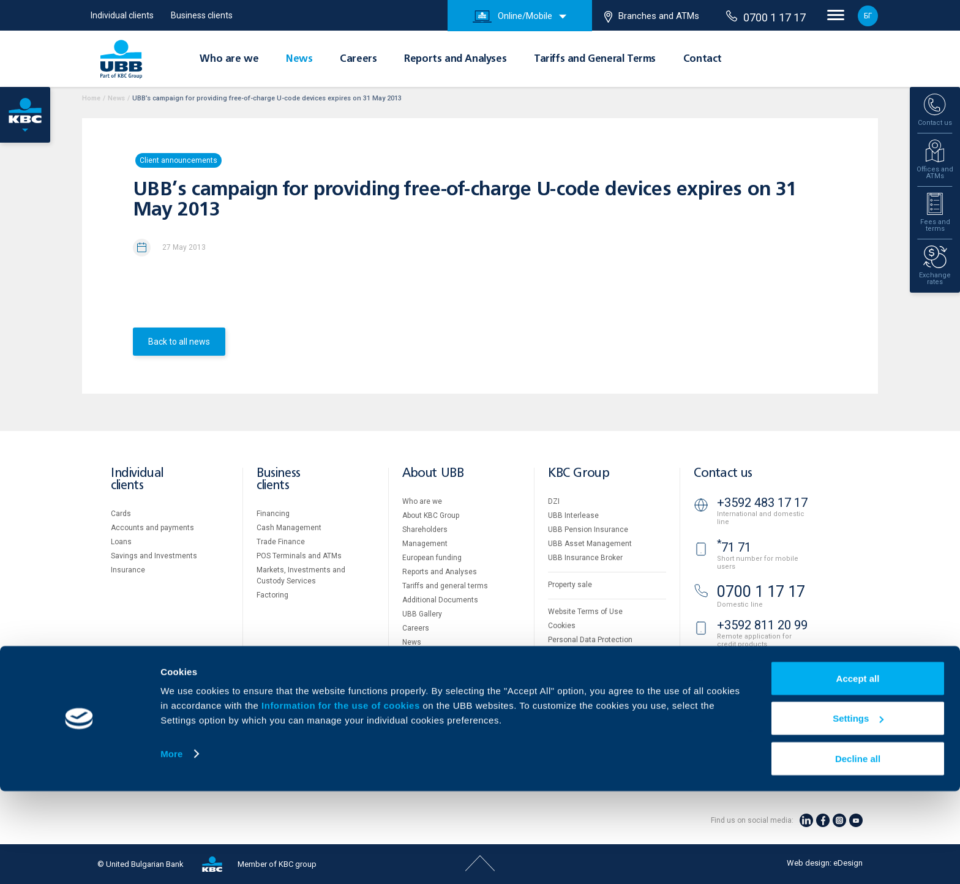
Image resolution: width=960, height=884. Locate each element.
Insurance (128, 570)
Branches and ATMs (651, 16)
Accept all (858, 771)
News (299, 59)
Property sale (570, 584)
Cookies (562, 625)
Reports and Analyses (455, 59)
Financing (273, 513)
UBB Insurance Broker (585, 557)
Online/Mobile (512, 16)
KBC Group (578, 473)
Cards (121, 513)
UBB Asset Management (590, 543)
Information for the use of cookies (341, 798)
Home (91, 98)
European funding (432, 557)
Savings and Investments (154, 556)
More (171, 846)
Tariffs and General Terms (595, 59)
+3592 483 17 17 (762, 502)
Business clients (202, 15)
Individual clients (122, 15)
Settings (858, 811)
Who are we (229, 59)
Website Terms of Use (585, 611)
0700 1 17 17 (766, 17)
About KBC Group (430, 515)
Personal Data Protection (590, 639)
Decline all (857, 851)
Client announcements (178, 160)
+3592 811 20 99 (762, 625)
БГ (868, 16)
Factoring (272, 595)
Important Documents (585, 654)
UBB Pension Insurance (588, 529)
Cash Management (289, 527)
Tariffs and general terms (445, 586)
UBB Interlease (573, 515)
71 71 (734, 547)
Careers (358, 59)
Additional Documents (440, 600)
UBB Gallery (422, 614)
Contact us (723, 473)
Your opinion (423, 656)
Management (425, 543)
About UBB (432, 473)
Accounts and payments (152, 527)
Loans (121, 542)
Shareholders (425, 529)
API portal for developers (589, 668)
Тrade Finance (281, 542)
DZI (554, 501)
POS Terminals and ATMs (299, 556)
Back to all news (179, 341)
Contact (702, 59)
